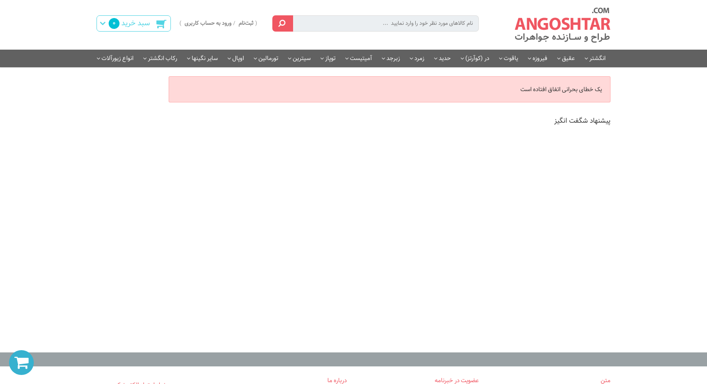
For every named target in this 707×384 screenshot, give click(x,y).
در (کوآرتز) (477, 58)
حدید (445, 58)
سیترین (302, 58)
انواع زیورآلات (117, 58)
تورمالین (268, 58)
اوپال (238, 58)
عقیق (568, 58)
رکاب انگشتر (162, 58)
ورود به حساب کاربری (207, 23)
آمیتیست (361, 58)
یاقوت (511, 58)
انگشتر (597, 58)
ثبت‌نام (246, 23)
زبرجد (393, 58)
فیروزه (540, 58)
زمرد (419, 58)
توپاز (330, 58)
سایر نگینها (205, 58)
